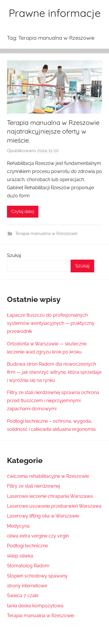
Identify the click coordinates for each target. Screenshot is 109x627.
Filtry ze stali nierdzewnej (33, 486)
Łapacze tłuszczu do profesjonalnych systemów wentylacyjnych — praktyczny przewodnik (50, 323)
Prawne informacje (55, 12)
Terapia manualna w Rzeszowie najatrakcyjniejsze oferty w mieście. (53, 132)
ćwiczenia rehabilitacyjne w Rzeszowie (48, 476)
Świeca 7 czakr (23, 595)
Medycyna (18, 526)
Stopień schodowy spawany (37, 576)
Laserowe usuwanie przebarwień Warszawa (54, 506)
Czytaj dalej (22, 211)
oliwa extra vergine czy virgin (38, 536)
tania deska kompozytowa (35, 605)
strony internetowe (27, 585)
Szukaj (14, 255)
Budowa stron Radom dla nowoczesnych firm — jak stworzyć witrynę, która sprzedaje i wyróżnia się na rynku (54, 372)
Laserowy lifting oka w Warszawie (43, 516)
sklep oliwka (20, 556)
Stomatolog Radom (28, 565)
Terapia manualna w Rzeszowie (46, 233)
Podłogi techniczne (27, 545)
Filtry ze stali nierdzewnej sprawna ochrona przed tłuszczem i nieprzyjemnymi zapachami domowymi (53, 400)
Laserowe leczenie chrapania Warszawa (50, 496)
